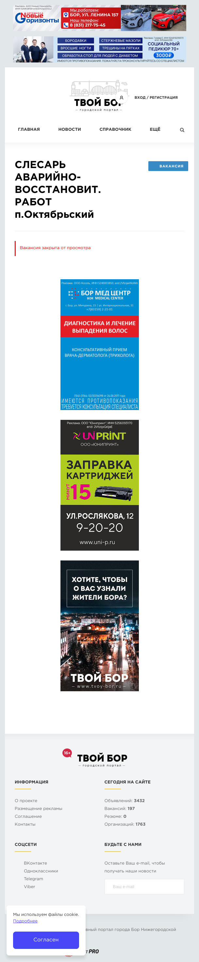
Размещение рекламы (38, 809)
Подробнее (25, 921)
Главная (29, 130)
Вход (140, 97)
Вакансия (168, 166)
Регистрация (164, 97)
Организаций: (125, 825)
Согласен (45, 939)
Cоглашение (28, 817)
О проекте (26, 801)
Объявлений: (125, 801)
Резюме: (116, 817)
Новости (69, 130)
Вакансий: (120, 809)
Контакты (25, 825)
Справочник (115, 130)
